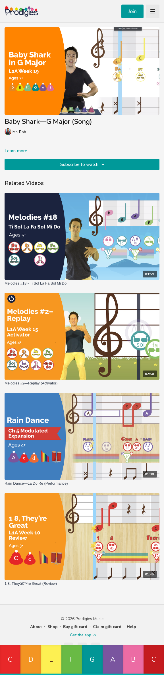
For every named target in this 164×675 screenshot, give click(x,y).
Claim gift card (107, 626)
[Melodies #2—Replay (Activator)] (82, 383)
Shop (52, 626)
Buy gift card (75, 626)
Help (131, 626)
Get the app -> (83, 635)
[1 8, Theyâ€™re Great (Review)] (82, 583)
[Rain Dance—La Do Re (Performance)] (82, 483)
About (36, 626)
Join (132, 11)
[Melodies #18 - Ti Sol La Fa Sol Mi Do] (82, 283)
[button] (10, 660)
